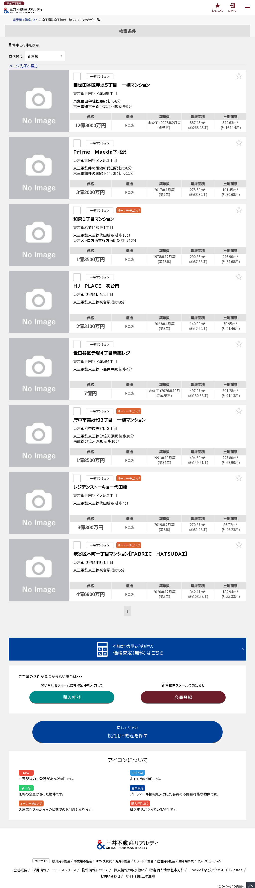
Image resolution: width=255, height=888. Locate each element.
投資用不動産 (61, 846)
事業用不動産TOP (25, 19)
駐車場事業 (186, 846)
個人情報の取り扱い (128, 854)
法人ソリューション (209, 846)
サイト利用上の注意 (139, 861)
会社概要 (19, 854)
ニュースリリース (63, 854)
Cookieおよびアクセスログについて (215, 854)
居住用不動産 (166, 846)
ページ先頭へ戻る (23, 65)
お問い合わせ (110, 861)
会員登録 (183, 682)
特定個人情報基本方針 (166, 854)
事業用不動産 (83, 846)
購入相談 (72, 682)
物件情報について (94, 854)
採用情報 (39, 854)
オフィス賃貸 (104, 846)
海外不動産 (122, 846)
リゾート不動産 (143, 846)
